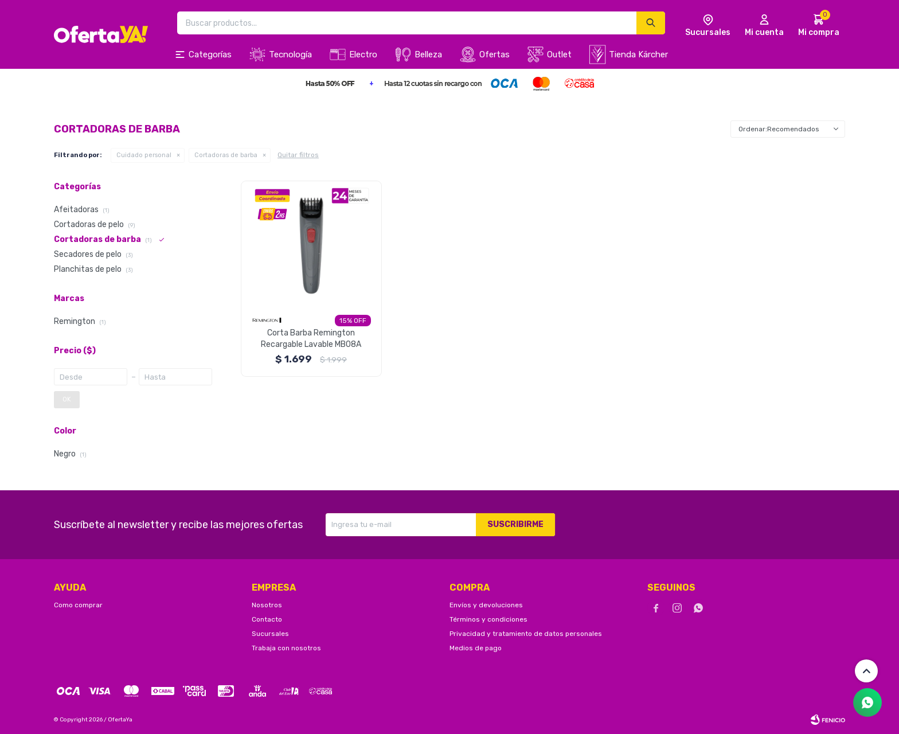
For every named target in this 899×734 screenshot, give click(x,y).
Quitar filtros (298, 155)
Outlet (559, 54)
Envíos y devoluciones (486, 605)
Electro (363, 54)
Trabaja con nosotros (286, 648)
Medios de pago (476, 648)
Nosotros (267, 605)
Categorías (210, 54)
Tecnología (290, 54)
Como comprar (78, 605)
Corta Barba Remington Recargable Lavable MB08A (311, 338)
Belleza (428, 54)
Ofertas (494, 54)
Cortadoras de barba (225, 155)
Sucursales (270, 634)
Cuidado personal (143, 155)
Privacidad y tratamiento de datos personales (526, 634)
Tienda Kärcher (638, 54)
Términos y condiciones (488, 619)
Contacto (267, 619)
